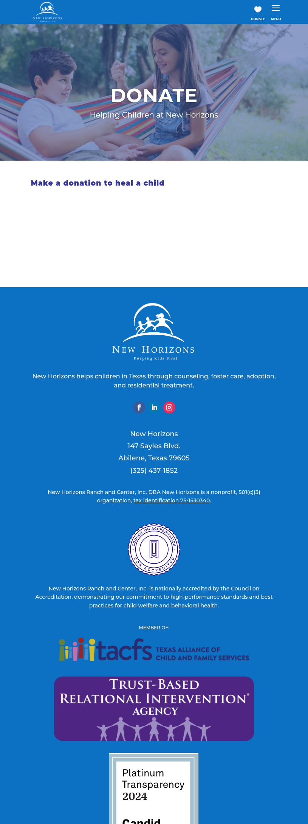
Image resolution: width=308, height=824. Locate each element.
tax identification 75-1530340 (171, 500)
